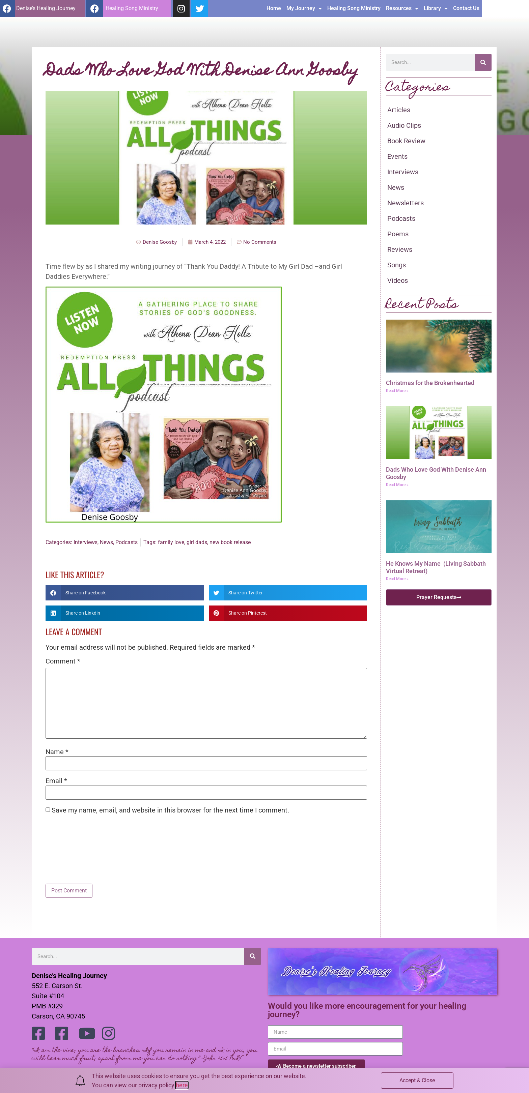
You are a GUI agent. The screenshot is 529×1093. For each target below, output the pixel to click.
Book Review (406, 141)
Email (56, 780)
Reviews (399, 249)
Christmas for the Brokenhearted (430, 382)
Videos (397, 280)
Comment (63, 661)
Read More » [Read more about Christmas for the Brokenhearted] (397, 390)
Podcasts (126, 542)
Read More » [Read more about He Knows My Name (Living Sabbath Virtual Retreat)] (397, 579)
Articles (398, 110)
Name (57, 751)
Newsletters (405, 203)
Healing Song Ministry (400, 8)
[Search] (483, 62)
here (182, 1085)
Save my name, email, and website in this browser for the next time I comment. (170, 810)
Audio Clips (404, 125)
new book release (230, 542)
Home (320, 8)
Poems (398, 234)
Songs (396, 265)
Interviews (86, 542)
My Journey (351, 8)
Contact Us (513, 8)
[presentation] (97, 836)
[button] (125, 592)
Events (397, 156)
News (106, 542)
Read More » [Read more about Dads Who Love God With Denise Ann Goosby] (397, 484)
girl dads (197, 542)
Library (483, 8)
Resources (449, 8)
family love (171, 542)
